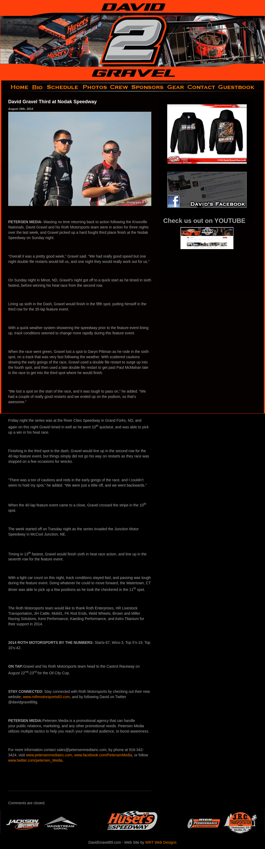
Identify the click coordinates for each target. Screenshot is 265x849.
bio (38, 87)
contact (201, 87)
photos (94, 87)
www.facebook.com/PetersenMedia (103, 755)
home (15, 87)
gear (175, 87)
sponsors (147, 87)
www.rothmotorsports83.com (46, 697)
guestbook (241, 87)
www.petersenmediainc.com (49, 755)
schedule (63, 87)
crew (119, 87)
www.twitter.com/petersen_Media (35, 760)
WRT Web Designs (160, 842)
